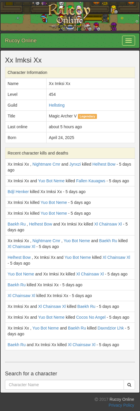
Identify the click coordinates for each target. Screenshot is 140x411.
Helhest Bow (103, 164)
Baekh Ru (16, 224)
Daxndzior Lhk (111, 328)
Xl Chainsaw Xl (108, 224)
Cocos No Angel (90, 317)
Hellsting (57, 105)
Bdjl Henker (18, 191)
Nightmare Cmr (46, 164)
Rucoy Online (21, 41)
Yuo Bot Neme (51, 180)
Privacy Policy (121, 405)
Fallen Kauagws (90, 180)
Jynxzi (75, 164)
